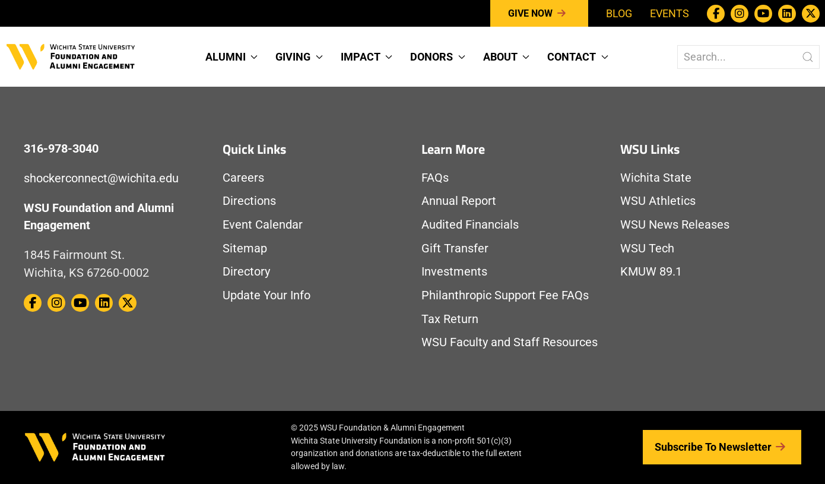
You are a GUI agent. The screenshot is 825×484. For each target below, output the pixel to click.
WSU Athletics (658, 201)
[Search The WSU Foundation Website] (748, 57)
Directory (246, 272)
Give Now (539, 14)
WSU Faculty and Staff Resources (509, 342)
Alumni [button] (231, 56)
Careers (243, 178)
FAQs (435, 178)
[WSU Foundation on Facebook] (716, 14)
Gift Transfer (454, 248)
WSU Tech (647, 248)
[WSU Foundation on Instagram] (739, 14)
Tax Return (449, 319)
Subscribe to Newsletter (722, 447)
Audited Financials (470, 225)
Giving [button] (299, 56)
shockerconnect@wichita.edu (101, 178)
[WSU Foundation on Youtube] (763, 14)
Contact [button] (577, 56)
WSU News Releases (674, 225)
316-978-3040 (61, 149)
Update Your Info (266, 295)
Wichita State (655, 178)
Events (669, 13)
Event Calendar (263, 225)
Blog (619, 13)
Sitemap (245, 248)
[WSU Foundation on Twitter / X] (811, 14)
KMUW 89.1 (651, 272)
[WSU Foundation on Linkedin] (787, 14)
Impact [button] (367, 56)
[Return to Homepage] (70, 55)
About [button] (506, 56)
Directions (249, 201)
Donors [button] (437, 56)
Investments (454, 272)
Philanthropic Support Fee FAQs (505, 295)
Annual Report (458, 201)
